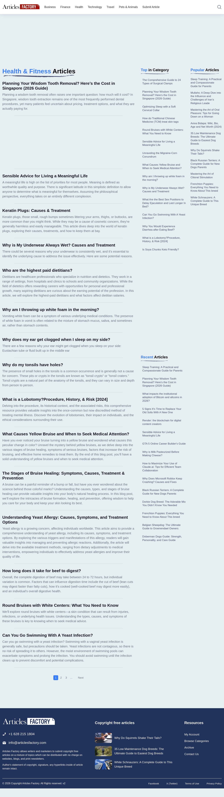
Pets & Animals (128, 7)
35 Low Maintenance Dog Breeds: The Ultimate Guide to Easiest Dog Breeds (203, 148)
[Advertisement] (112, 38)
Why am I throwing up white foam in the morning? (163, 181)
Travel (110, 7)
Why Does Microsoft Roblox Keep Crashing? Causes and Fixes (163, 493)
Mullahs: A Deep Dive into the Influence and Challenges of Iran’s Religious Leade (204, 103)
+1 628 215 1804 (19, 742)
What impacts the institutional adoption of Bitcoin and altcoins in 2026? (163, 404)
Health (79, 7)
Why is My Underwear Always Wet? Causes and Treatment (160, 193)
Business (50, 7)
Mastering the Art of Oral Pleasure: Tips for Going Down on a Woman (206, 118)
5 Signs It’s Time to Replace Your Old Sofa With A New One (162, 417)
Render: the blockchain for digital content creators (162, 429)
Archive (189, 756)
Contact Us (192, 762)
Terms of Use (191, 792)
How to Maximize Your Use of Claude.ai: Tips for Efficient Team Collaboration (162, 479)
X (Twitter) (171, 792)
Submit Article (151, 7)
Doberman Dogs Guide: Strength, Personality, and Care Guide (163, 560)
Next (81, 685)
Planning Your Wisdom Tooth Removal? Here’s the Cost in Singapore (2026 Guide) (160, 96)
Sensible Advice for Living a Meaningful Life (159, 145)
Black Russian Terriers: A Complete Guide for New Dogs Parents (161, 507)
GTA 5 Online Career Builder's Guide (161, 453)
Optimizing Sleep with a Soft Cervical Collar (159, 109)
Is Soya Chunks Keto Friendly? (161, 254)
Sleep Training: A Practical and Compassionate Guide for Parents (163, 374)
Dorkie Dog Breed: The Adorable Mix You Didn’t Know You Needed (163, 520)
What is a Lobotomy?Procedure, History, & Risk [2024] (162, 244)
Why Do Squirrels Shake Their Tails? (206, 162)
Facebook (152, 792)
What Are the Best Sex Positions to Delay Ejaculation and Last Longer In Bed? (164, 207)
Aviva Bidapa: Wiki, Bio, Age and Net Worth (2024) (205, 132)
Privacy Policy (214, 792)
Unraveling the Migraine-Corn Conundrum (160, 157)
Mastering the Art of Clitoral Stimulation (203, 186)
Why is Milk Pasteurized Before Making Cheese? (161, 465)
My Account (192, 742)
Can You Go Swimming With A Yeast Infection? (161, 220)
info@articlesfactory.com (25, 751)
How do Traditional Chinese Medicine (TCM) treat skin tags (161, 121)
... (71, 685)
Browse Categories (197, 749)
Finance (65, 7)
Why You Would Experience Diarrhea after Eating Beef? (159, 232)
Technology (95, 7)
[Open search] (219, 7)
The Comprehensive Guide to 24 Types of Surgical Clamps (162, 82)
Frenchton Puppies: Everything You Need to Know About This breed (161, 534)
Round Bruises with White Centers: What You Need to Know (164, 133)
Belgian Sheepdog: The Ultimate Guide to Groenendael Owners (162, 548)
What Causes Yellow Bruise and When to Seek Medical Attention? (163, 169)
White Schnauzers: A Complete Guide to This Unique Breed (205, 213)
